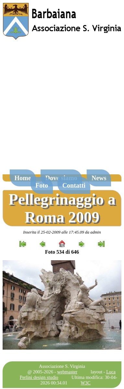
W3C (86, 382)
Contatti (73, 185)
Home (23, 177)
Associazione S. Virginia (62, 366)
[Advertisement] (61, 108)
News (99, 177)
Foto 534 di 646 (62, 252)
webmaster (67, 371)
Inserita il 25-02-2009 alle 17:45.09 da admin (62, 232)
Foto (41, 185)
